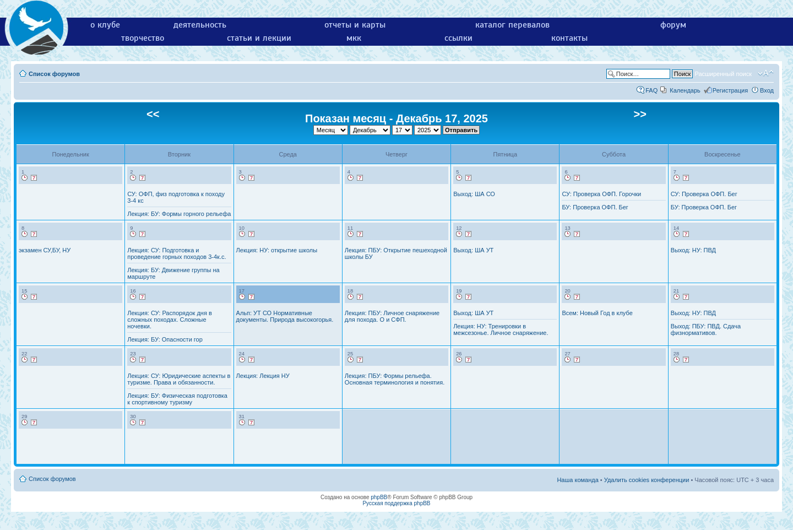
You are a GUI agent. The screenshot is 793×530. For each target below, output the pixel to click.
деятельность (199, 24)
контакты (569, 38)
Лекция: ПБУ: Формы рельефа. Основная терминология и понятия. (394, 379)
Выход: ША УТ (473, 250)
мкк (353, 38)
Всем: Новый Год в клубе (597, 313)
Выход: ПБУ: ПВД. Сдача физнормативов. (706, 329)
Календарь (685, 90)
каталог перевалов (512, 24)
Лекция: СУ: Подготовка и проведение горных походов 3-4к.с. (176, 253)
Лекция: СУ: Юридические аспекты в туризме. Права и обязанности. (178, 379)
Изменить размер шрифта (766, 73)
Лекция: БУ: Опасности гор (165, 339)
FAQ (651, 90)
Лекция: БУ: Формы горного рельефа (179, 213)
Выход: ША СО (474, 194)
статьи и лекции (259, 38)
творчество (142, 38)
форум (673, 24)
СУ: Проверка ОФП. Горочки (601, 194)
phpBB (379, 497)
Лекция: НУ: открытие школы (277, 250)
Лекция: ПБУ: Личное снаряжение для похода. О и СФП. (392, 316)
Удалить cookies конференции (646, 480)
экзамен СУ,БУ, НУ (44, 250)
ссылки (458, 38)
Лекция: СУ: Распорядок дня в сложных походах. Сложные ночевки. (169, 319)
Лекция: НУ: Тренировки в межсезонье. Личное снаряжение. (500, 329)
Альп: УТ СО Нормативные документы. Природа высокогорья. (285, 316)
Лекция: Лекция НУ (263, 375)
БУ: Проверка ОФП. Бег (595, 207)
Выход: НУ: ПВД (693, 250)
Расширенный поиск (723, 74)
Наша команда (577, 480)
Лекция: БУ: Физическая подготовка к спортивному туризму (177, 398)
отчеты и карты (354, 24)
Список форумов (54, 74)
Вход (767, 90)
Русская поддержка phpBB (396, 503)
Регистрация (730, 90)
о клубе (105, 24)
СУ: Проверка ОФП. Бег (704, 194)
